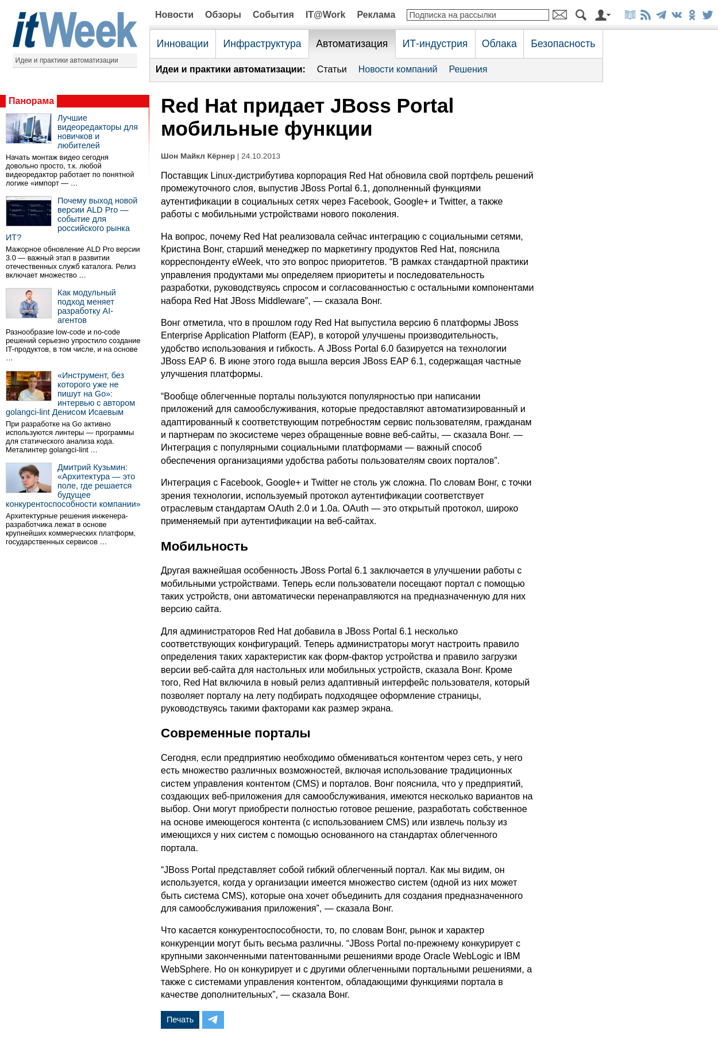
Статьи (332, 69)
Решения (468, 69)
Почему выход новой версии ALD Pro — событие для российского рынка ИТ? (71, 219)
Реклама (376, 15)
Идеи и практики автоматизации (67, 60)
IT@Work (326, 15)
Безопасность (563, 43)
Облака (499, 43)
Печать (180, 1019)
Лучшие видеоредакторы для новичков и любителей (97, 131)
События (273, 15)
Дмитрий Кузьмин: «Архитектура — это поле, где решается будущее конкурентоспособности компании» (73, 486)
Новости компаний (398, 69)
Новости (174, 15)
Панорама (31, 101)
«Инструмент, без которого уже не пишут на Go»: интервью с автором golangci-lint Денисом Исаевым (70, 394)
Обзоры (223, 15)
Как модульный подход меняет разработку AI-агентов (86, 306)
